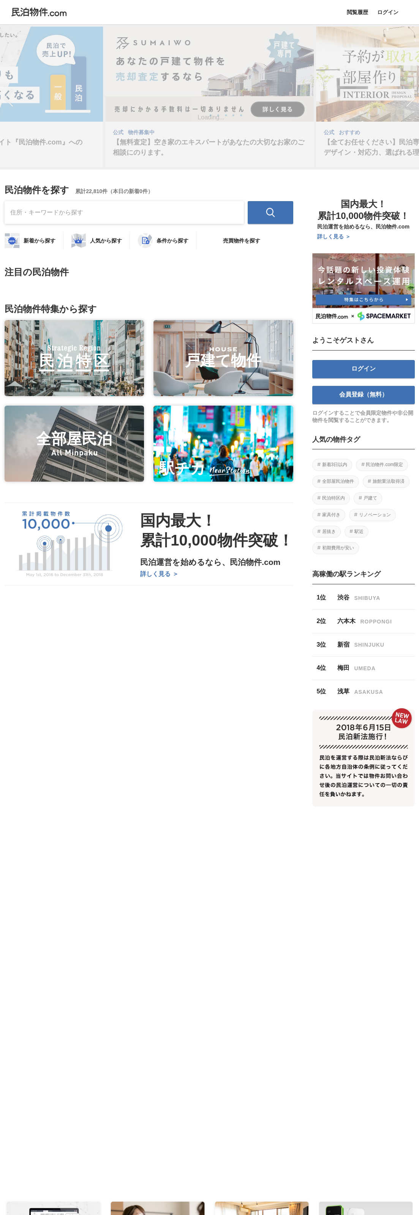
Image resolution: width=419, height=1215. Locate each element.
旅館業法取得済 (389, 481)
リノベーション (375, 514)
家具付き (331, 514)
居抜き (329, 531)
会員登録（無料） (363, 394)
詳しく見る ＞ (159, 574)
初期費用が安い (338, 547)
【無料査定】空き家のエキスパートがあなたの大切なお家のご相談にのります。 (208, 147)
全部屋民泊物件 (338, 481)
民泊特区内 (333, 498)
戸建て (370, 498)
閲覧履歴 (357, 12)
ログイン (387, 12)
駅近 (359, 531)
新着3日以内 (335, 464)
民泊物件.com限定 (384, 464)
